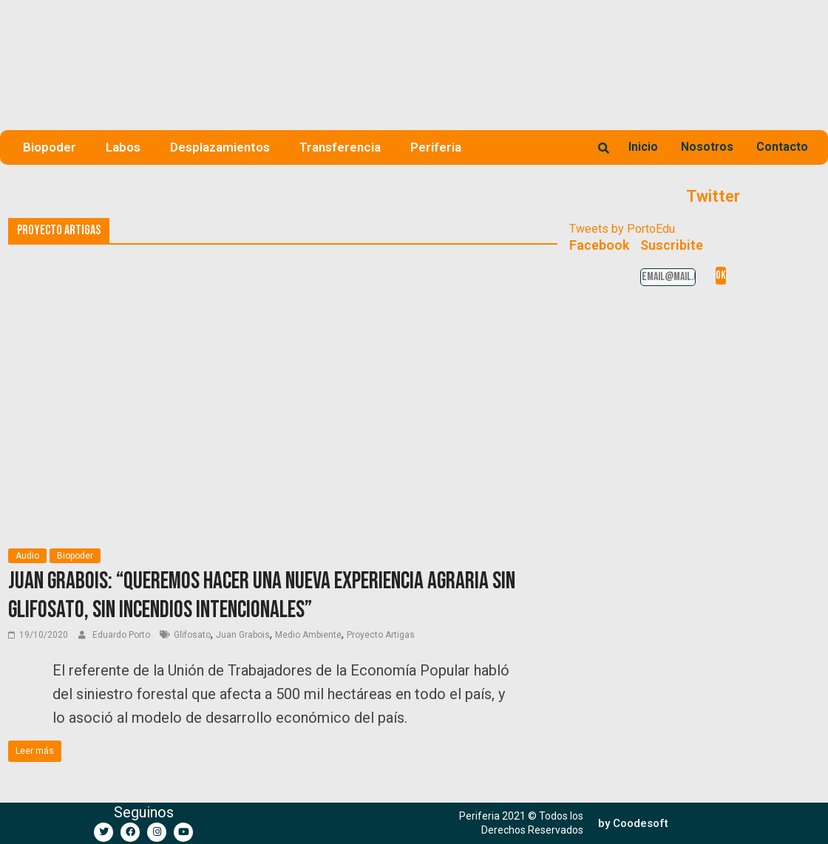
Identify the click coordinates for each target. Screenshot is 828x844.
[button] (633, 824)
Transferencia (340, 147)
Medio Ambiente (308, 635)
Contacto (782, 147)
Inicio (643, 147)
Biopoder (49, 147)
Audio (27, 556)
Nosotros (707, 147)
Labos (123, 147)
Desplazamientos (220, 147)
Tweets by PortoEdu (622, 229)
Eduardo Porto (122, 635)
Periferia (435, 147)
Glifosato (192, 635)
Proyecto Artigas (381, 635)
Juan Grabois (243, 635)
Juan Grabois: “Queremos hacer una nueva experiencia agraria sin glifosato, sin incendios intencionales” (261, 595)
